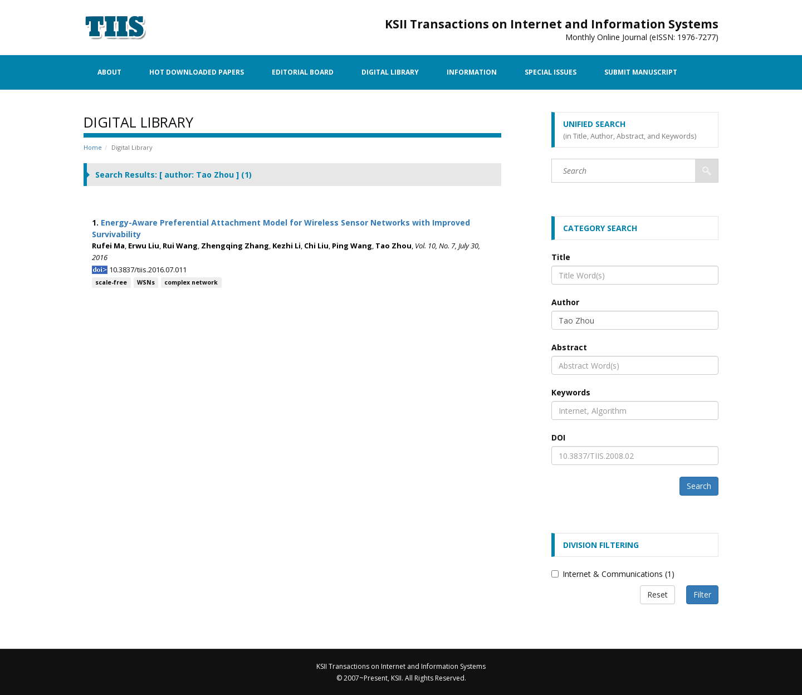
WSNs (146, 282)
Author (565, 302)
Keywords (570, 392)
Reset (657, 594)
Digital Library (390, 72)
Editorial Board (303, 72)
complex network (191, 282)
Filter (702, 594)
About (109, 72)
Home (93, 147)
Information (472, 72)
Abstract (569, 347)
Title (560, 257)
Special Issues (550, 72)
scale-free (111, 282)
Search (699, 486)
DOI (558, 437)
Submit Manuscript (640, 72)
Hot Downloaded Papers (196, 72)
